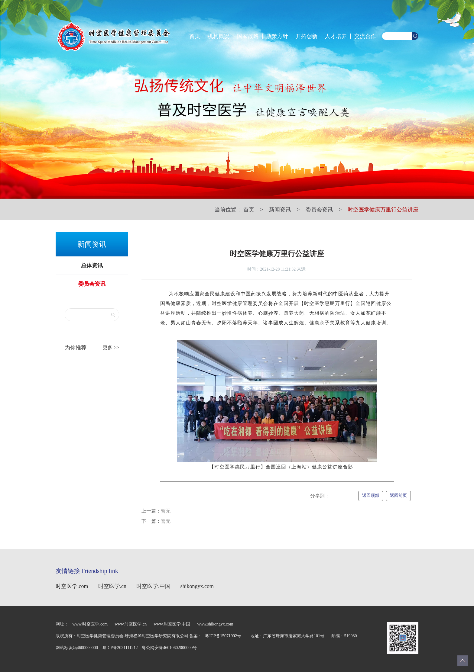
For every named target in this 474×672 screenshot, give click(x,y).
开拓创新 (306, 36)
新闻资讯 (280, 210)
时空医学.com (72, 586)
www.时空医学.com (90, 624)
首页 (194, 36)
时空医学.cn (112, 586)
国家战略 (248, 36)
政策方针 (277, 36)
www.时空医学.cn (131, 624)
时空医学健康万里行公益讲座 (383, 210)
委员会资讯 (319, 210)
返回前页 (398, 495)
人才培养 (336, 36)
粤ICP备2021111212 (120, 647)
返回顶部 (370, 495)
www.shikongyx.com (215, 624)
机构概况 (218, 36)
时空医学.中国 (153, 586)
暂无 (155, 510)
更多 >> (111, 347)
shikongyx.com (197, 586)
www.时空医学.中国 (172, 624)
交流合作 (365, 36)
